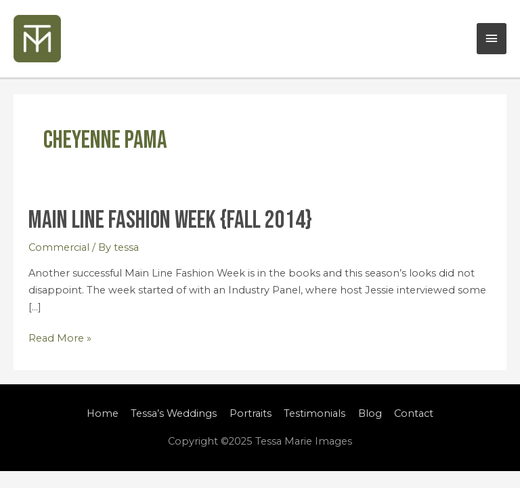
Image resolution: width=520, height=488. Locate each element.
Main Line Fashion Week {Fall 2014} (170, 220)
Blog (370, 413)
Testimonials (314, 413)
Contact (413, 413)
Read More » (59, 337)
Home (102, 413)
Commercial (58, 247)
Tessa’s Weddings (174, 413)
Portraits (251, 413)
